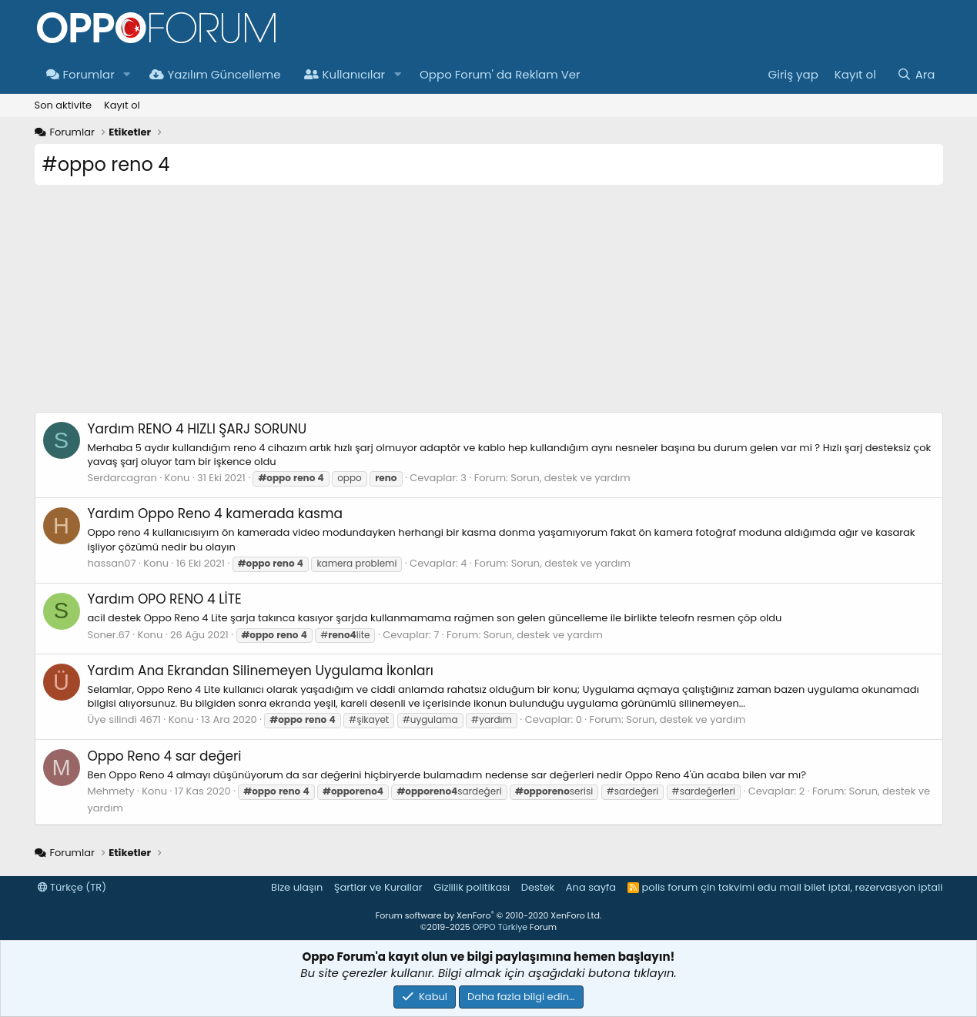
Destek (538, 887)
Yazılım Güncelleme (215, 74)
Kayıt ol (122, 105)
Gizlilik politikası (471, 887)
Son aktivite (63, 105)
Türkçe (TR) (72, 887)
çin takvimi (727, 887)
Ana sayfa (591, 887)
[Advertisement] (489, 304)
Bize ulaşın (297, 887)
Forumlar (80, 74)
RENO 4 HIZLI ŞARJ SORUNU (197, 429)
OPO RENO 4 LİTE (165, 599)
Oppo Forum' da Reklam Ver (500, 74)
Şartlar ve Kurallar (378, 887)
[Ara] (915, 74)
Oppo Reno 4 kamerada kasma (215, 513)
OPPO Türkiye (500, 927)
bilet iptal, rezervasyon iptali (873, 887)
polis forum (670, 887)
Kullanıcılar (345, 74)
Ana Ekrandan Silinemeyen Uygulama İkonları (261, 670)
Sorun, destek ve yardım (570, 477)
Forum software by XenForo (488, 915)
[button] (127, 74)
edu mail (779, 887)
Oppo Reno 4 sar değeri (165, 756)
